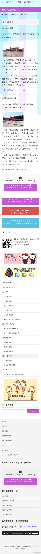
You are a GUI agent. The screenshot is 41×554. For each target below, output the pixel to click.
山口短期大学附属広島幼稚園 (14, 374)
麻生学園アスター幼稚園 (12, 319)
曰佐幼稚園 (8, 301)
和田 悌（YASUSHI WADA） (26, 527)
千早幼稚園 (8, 310)
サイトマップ (6, 445)
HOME (4, 421)
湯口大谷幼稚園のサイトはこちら (15, 170)
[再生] (4, 533)
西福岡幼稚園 (8, 342)
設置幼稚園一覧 (7, 287)
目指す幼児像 (6, 436)
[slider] (17, 533)
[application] (20, 533)
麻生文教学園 (7, 338)
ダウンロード (6, 450)
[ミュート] (30, 533)
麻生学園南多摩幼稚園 (11, 333)
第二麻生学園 (7, 370)
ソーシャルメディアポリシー (12, 455)
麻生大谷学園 (7, 356)
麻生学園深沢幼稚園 (11, 328)
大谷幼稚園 (8, 360)
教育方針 (5, 426)
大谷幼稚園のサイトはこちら (13, 90)
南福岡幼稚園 (8, 351)
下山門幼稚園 (8, 315)
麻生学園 (5, 292)
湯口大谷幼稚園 (9, 365)
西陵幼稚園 (8, 347)
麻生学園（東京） (8, 324)
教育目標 (5, 431)
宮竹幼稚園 (8, 297)
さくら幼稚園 (8, 306)
